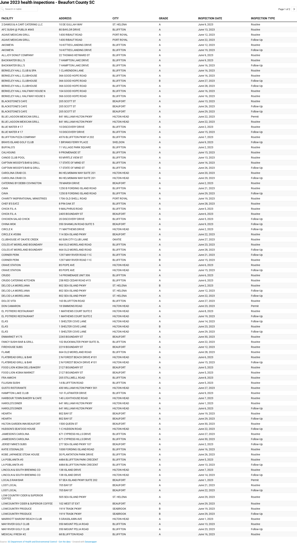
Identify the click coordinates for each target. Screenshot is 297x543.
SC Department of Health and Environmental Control (32, 542)
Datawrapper (91, 542)
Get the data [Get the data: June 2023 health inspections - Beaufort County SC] (64, 542)
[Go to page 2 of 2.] (294, 9)
